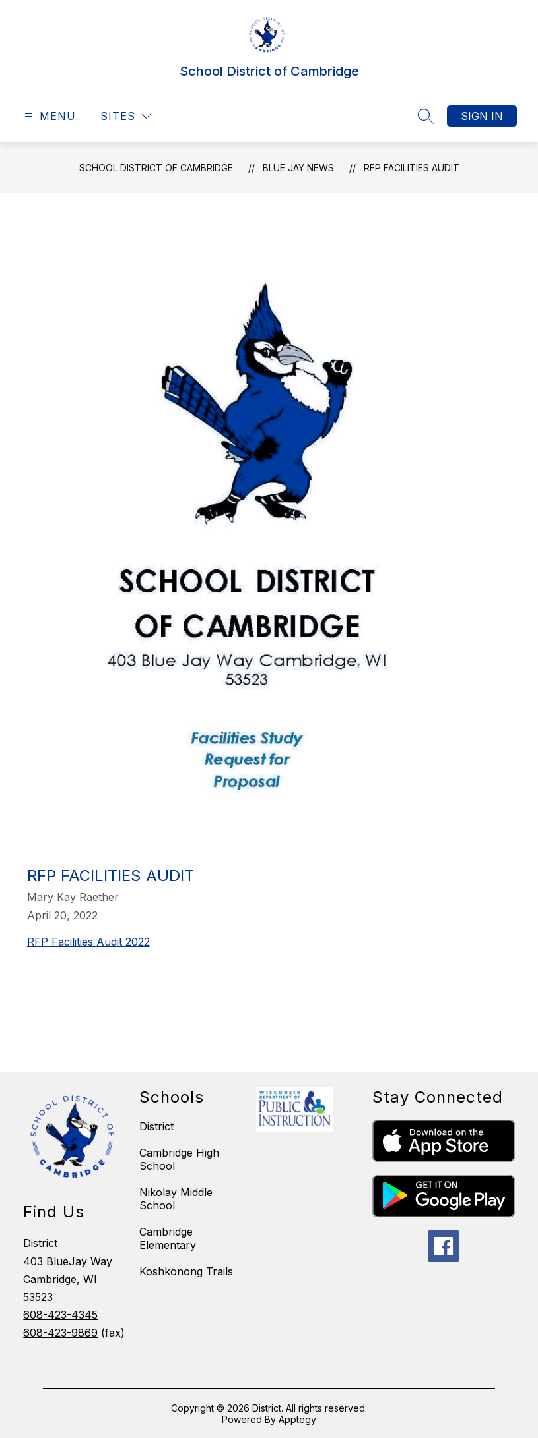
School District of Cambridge (156, 167)
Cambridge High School (179, 1159)
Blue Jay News (298, 167)
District (156, 1126)
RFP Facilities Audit (411, 167)
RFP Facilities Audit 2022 (88, 941)
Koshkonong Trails (186, 1271)
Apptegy (297, 1419)
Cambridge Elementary (167, 1238)
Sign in (482, 116)
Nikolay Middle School (176, 1199)
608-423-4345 (60, 1314)
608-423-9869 (60, 1332)
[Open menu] (48, 116)
